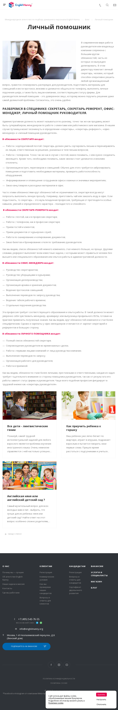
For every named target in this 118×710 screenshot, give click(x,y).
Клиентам (46, 566)
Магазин (96, 581)
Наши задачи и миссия (13, 584)
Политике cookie (55, 703)
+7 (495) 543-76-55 (28, 619)
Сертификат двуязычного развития (75, 590)
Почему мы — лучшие (13, 572)
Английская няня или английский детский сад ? (26, 498)
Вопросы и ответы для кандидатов (75, 579)
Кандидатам (77, 566)
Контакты (7, 588)
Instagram (59, 665)
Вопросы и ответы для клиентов (45, 600)
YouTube (67, 665)
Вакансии (97, 566)
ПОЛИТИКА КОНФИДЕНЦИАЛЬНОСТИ (59, 679)
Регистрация (46, 572)
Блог (94, 587)
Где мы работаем (10, 592)
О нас (5, 566)
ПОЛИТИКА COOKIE (59, 683)
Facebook (51, 665)
